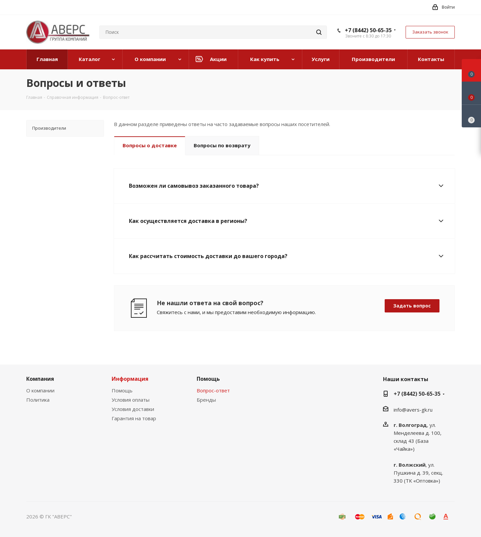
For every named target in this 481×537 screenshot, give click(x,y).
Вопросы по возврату (222, 145)
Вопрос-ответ (213, 390)
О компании (40, 390)
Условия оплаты (130, 399)
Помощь (122, 390)
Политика (37, 399)
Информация (130, 378)
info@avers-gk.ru (413, 409)
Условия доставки (133, 409)
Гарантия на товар (134, 418)
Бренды (206, 399)
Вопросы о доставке (150, 145)
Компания (40, 378)
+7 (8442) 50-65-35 (368, 30)
